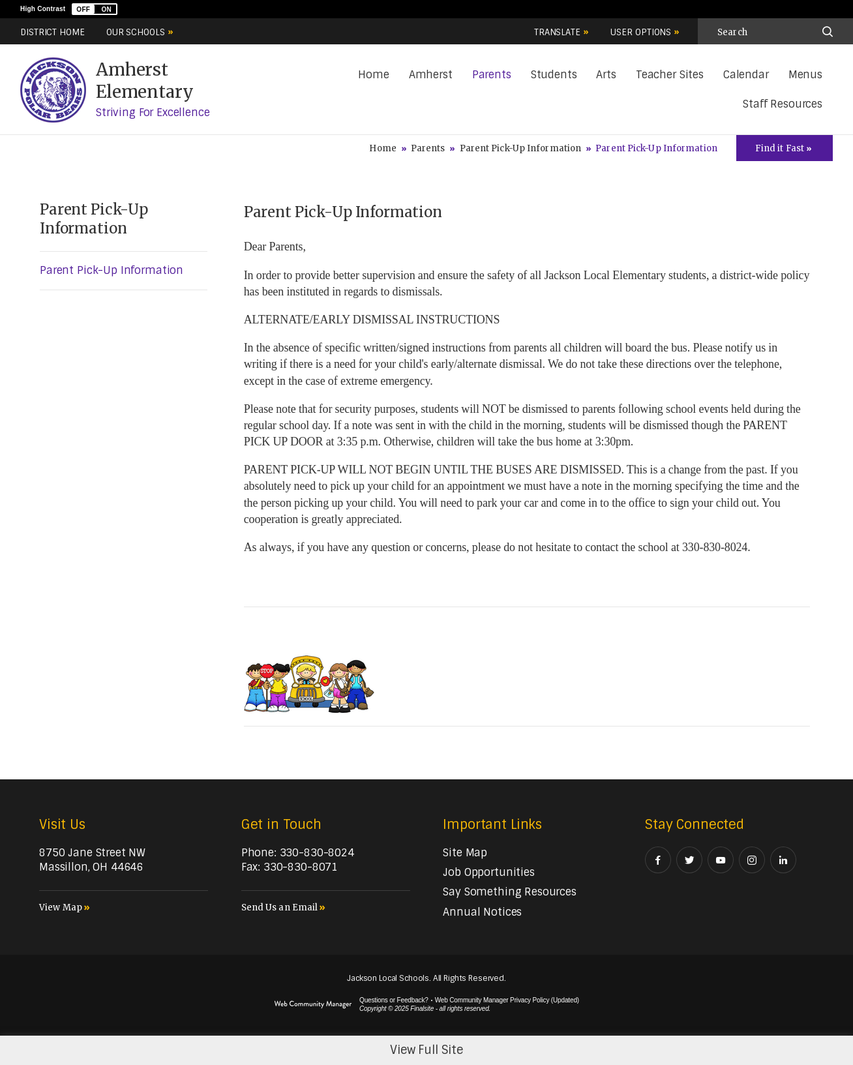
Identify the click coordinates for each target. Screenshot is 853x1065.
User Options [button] (640, 32)
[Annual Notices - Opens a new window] (482, 912)
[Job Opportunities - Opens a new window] (488, 872)
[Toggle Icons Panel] (784, 148)
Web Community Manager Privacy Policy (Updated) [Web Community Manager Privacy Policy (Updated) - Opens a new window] (507, 1000)
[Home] (373, 75)
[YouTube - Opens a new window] (721, 860)
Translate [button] (557, 32)
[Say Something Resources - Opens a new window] (509, 892)
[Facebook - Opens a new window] (658, 860)
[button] (94, 9)
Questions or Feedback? (393, 1000)
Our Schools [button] (135, 32)
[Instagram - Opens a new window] (752, 860)
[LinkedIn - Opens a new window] (783, 860)
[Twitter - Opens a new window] (689, 860)
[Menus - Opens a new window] (805, 75)
